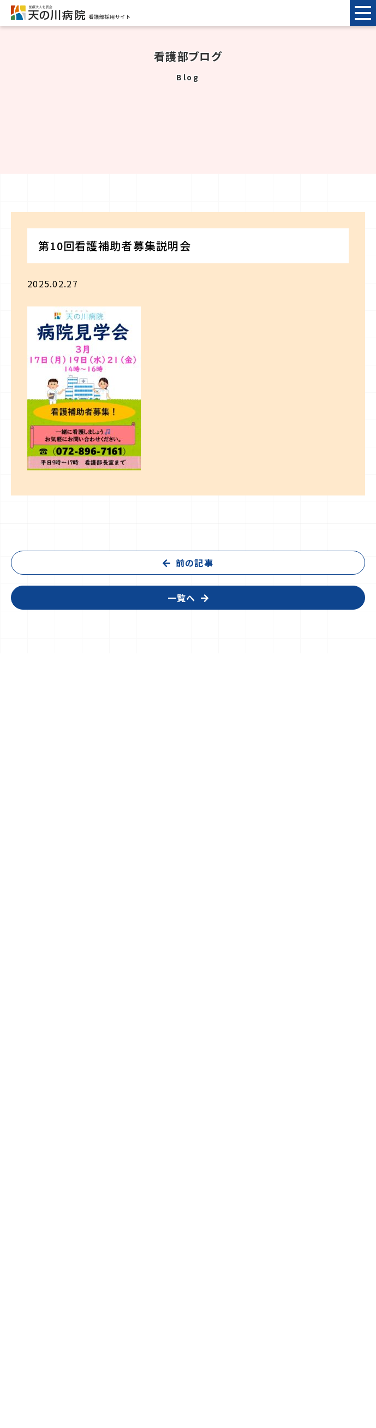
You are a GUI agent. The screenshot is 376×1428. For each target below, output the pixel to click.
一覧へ (182, 597)
